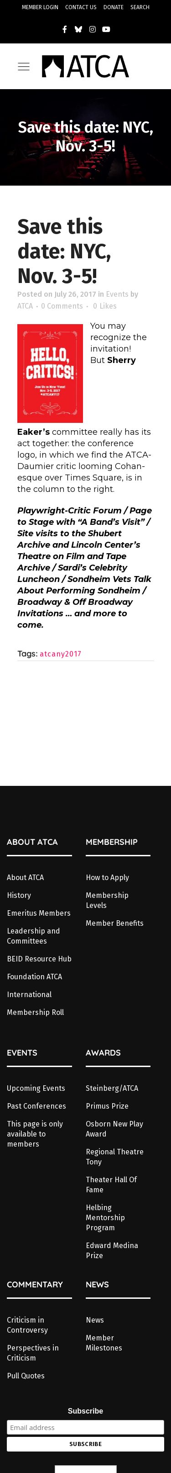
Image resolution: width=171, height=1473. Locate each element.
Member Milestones (104, 1343)
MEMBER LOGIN (40, 7)
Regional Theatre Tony (115, 1156)
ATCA (25, 306)
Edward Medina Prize (112, 1250)
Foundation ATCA (34, 976)
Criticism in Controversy (27, 1325)
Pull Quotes (26, 1376)
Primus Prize (107, 1106)
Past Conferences (36, 1106)
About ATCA (25, 877)
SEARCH (140, 7)
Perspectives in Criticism (33, 1353)
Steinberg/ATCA (112, 1088)
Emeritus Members (39, 913)
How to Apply (107, 877)
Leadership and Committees (33, 936)
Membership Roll (35, 1012)
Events (117, 294)
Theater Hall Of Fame (111, 1184)
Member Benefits (115, 923)
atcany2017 (61, 654)
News (95, 1320)
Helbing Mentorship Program (105, 1217)
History (19, 895)
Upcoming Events (36, 1088)
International (29, 994)
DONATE (114, 7)
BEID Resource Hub (39, 959)
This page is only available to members (35, 1134)
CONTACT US (81, 7)
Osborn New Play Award (114, 1129)
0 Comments (62, 306)
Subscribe (85, 1411)
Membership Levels (107, 900)
